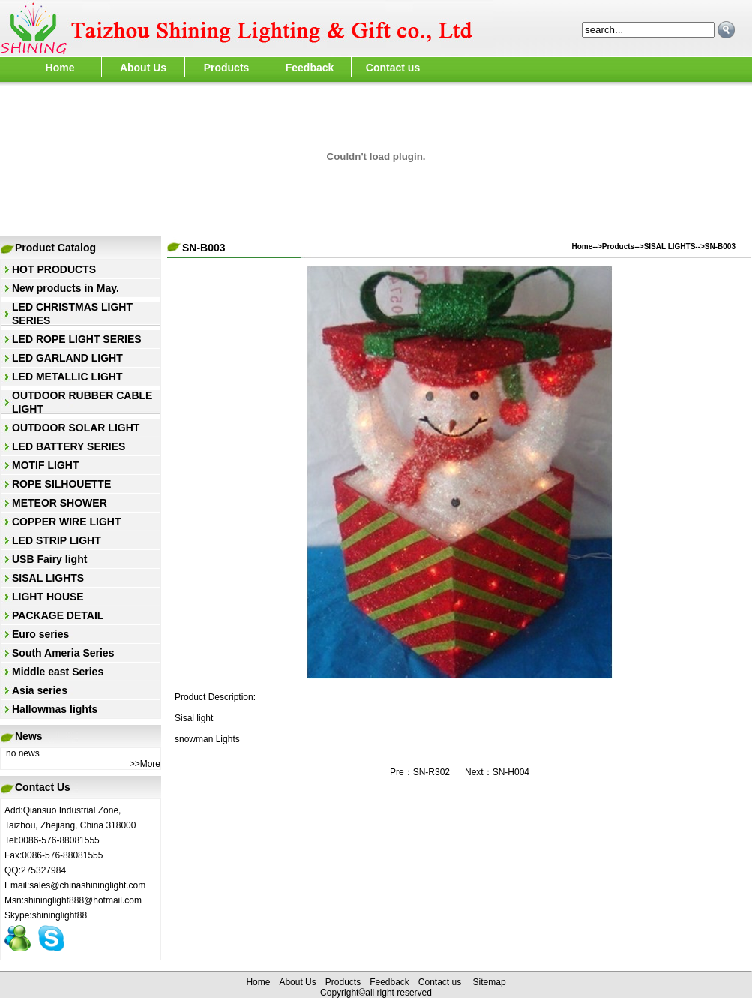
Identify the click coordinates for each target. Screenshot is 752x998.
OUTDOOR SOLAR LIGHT (75, 428)
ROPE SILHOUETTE (61, 484)
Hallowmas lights (54, 709)
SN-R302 (431, 772)
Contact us (393, 68)
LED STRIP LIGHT (56, 540)
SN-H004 (511, 772)
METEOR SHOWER (59, 503)
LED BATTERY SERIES (68, 446)
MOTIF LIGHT (45, 465)
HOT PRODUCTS (54, 269)
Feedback (310, 68)
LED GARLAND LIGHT (67, 358)
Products (227, 68)
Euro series (40, 634)
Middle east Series (57, 672)
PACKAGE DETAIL (57, 615)
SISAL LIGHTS (48, 578)
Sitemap (489, 982)
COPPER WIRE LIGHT (66, 522)
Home (60, 68)
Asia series (39, 690)
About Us (143, 68)
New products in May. (65, 288)
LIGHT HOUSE (48, 597)
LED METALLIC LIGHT (67, 377)
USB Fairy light (49, 559)
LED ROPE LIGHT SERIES (77, 339)
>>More (145, 764)
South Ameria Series (63, 653)
